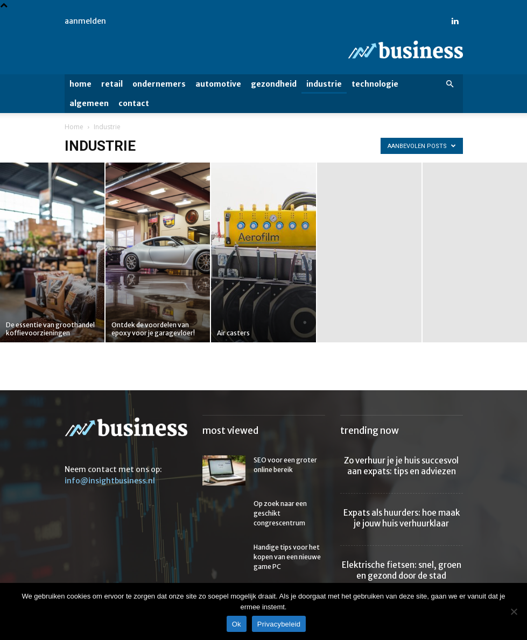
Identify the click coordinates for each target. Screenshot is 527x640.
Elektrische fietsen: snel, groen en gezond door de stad (401, 570)
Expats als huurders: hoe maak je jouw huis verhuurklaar (401, 518)
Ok (236, 624)
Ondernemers (159, 84)
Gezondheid (274, 84)
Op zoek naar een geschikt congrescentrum (280, 513)
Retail (112, 84)
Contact (133, 103)
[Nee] (513, 611)
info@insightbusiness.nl (110, 481)
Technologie (375, 84)
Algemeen (89, 103)
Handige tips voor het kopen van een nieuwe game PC (287, 557)
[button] (450, 84)
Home (80, 84)
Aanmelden (85, 21)
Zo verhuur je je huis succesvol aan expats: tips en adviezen (401, 465)
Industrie (324, 84)
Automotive (218, 84)
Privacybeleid (279, 624)
